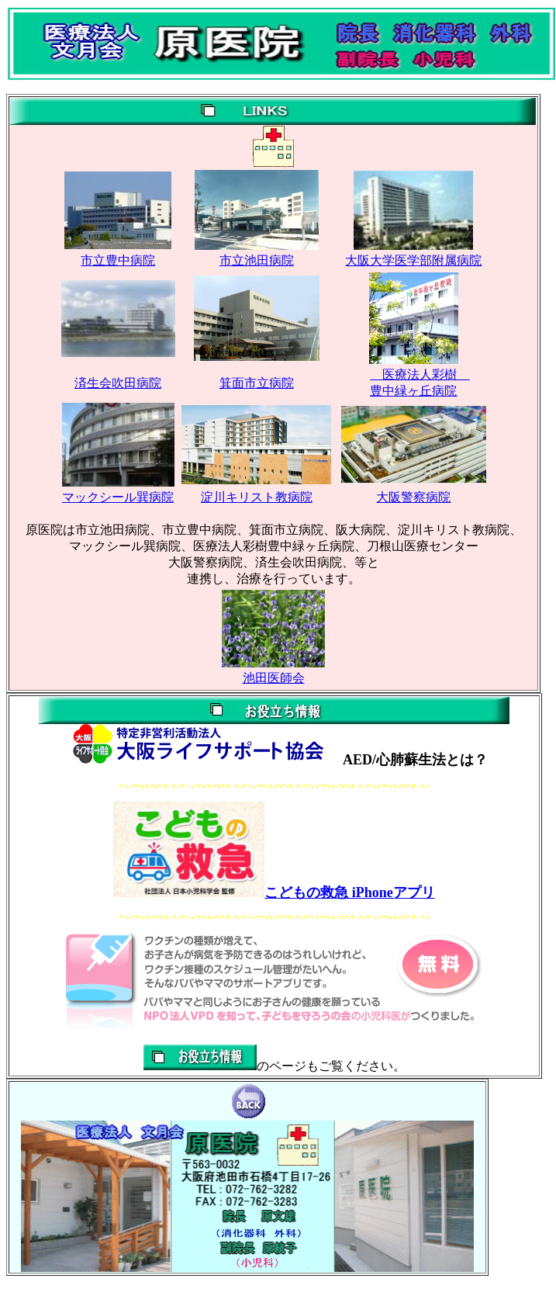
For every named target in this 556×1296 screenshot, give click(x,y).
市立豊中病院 (118, 260)
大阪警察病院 (413, 497)
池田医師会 (274, 677)
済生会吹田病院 (117, 383)
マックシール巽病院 (118, 497)
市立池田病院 (256, 260)
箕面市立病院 (256, 383)
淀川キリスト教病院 (257, 497)
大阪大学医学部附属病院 (413, 260)
